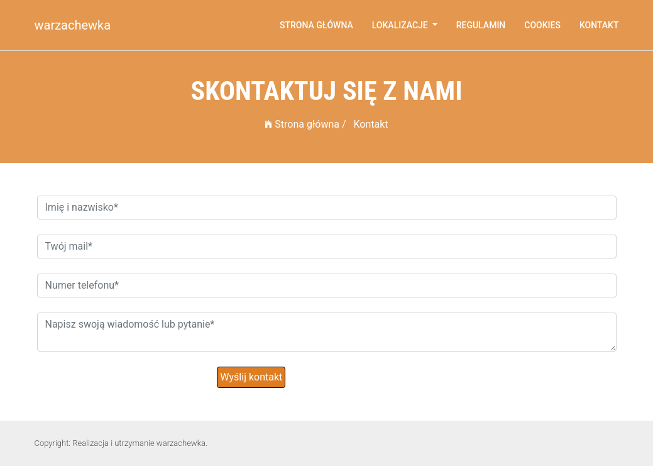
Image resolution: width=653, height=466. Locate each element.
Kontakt (599, 25)
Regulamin (481, 25)
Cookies (542, 25)
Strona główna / (305, 124)
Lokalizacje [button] (401, 25)
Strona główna (316, 25)
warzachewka (73, 25)
